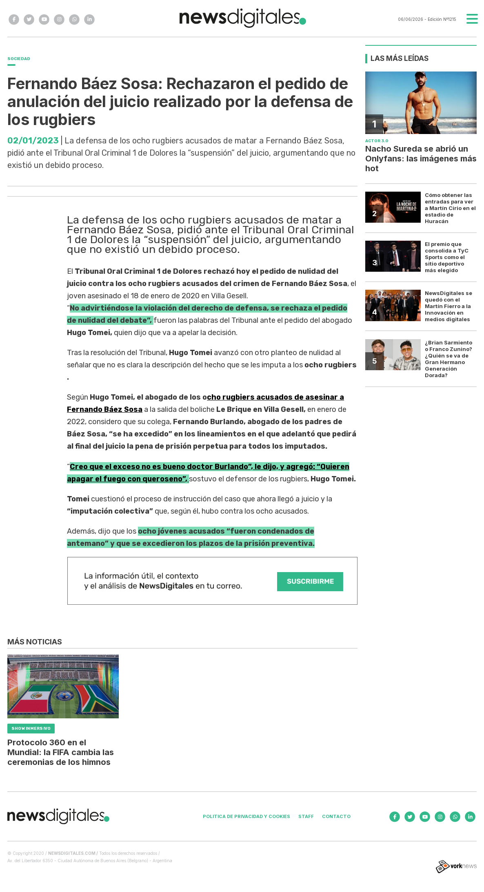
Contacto (336, 816)
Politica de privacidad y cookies (246, 816)
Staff (306, 816)
